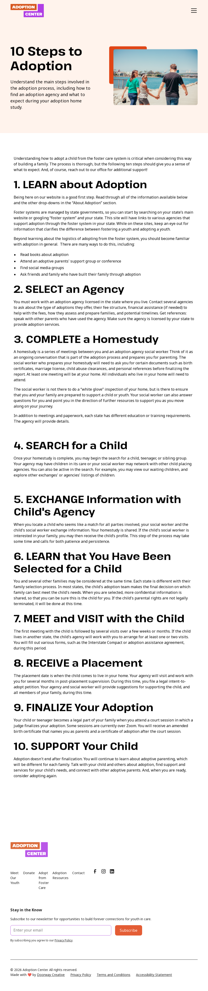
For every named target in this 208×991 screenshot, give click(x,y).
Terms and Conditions (113, 979)
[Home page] (104, 854)
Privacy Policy (80, 979)
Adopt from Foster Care (44, 885)
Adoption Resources (60, 880)
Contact (78, 878)
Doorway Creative (51, 979)
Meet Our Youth (14, 883)
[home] (27, 10)
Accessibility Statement (154, 979)
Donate (29, 878)
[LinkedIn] (112, 876)
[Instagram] (103, 876)
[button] (193, 10)
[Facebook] (95, 876)
